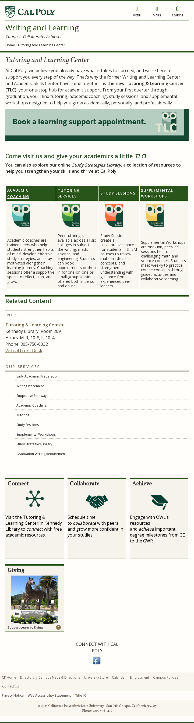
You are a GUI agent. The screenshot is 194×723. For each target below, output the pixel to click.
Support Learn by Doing (25, 627)
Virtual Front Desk (23, 351)
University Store (96, 677)
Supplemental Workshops (36, 434)
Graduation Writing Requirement (41, 454)
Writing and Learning (42, 27)
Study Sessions (117, 193)
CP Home (9, 677)
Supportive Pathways (32, 395)
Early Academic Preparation (37, 376)
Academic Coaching (31, 405)
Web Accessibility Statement (49, 695)
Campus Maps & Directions (59, 677)
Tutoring (22, 415)
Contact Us (10, 686)
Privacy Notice (13, 695)
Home (10, 45)
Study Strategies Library (96, 165)
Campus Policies (165, 677)
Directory (27, 677)
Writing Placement (30, 386)
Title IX (80, 695)
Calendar (119, 677)
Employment (139, 677)
